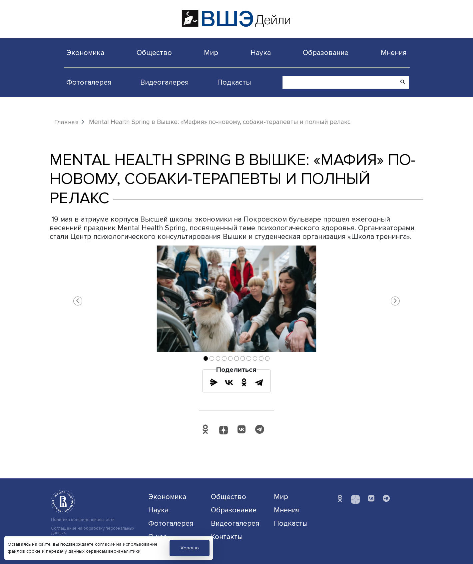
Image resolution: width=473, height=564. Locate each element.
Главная (66, 122)
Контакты (227, 536)
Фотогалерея (89, 82)
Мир (211, 52)
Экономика (85, 52)
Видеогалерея (164, 82)
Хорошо (190, 548)
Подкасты (234, 82)
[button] (78, 301)
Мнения (394, 52)
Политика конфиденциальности (83, 520)
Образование (325, 52)
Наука (260, 52)
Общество (154, 52)
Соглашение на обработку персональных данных (92, 530)
